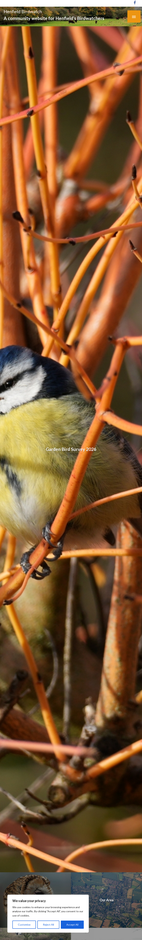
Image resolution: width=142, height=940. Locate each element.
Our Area (107, 900)
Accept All (72, 924)
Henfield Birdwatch (23, 11)
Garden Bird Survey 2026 (71, 449)
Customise (24, 924)
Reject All (48, 924)
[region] (48, 914)
